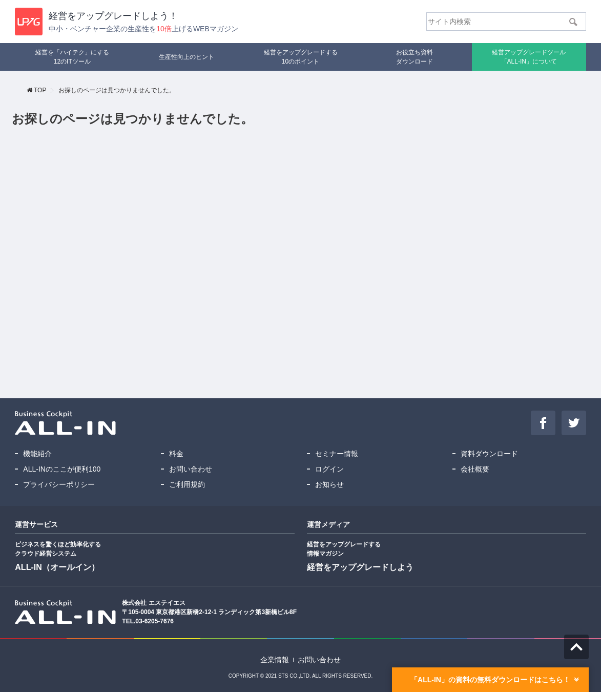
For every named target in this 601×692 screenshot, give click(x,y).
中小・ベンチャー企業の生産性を (143, 29)
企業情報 (274, 660)
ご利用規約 (187, 484)
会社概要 (475, 469)
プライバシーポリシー (59, 484)
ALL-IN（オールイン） (57, 567)
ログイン (329, 469)
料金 (176, 454)
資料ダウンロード (489, 454)
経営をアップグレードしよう (360, 567)
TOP (40, 90)
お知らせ (329, 484)
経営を (113, 16)
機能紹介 (37, 454)
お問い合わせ (190, 469)
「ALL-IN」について (529, 56)
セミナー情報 (336, 454)
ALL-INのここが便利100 (61, 469)
